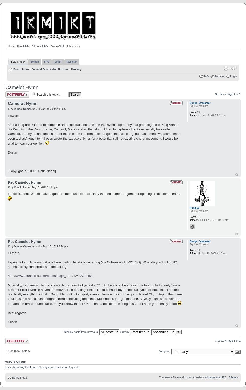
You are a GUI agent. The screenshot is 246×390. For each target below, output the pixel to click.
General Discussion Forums (50, 69)
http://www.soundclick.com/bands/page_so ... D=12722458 (50, 276)
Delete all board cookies (188, 377)
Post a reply (17, 94)
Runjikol (19, 187)
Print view (225, 68)
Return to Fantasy (19, 350)
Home (11, 46)
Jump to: (164, 351)
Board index (21, 69)
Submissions (73, 46)
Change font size (233, 68)
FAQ (206, 76)
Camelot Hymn (21, 87)
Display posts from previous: (91, 331)
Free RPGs (23, 46)
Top (236, 174)
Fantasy (76, 69)
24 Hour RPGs (40, 46)
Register (219, 76)
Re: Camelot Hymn (24, 182)
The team (164, 377)
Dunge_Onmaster (24, 109)
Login (233, 76)
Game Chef (57, 46)
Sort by (135, 331)
